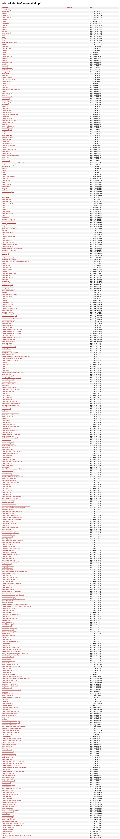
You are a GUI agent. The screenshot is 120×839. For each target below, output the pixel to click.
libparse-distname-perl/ (8, 819)
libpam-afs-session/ (7, 213)
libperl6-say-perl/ (6, 796)
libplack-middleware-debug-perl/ (11, 434)
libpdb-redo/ (5, 124)
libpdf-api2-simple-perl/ (8, 635)
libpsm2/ (4, 407)
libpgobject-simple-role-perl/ (10, 360)
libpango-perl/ (6, 72)
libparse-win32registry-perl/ (10, 515)
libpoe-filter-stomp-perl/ (8, 785)
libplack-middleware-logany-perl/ (11, 378)
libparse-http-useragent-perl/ (10, 664)
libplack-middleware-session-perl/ (11, 337)
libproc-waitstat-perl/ (8, 752)
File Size (69, 7)
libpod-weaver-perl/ (7, 703)
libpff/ (3, 37)
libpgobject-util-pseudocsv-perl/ (11, 403)
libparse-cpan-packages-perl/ (10, 647)
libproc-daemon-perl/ (8, 806)
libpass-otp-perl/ (6, 682)
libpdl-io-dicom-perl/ (7, 670)
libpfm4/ (4, 39)
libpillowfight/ (5, 197)
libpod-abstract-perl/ (7, 277)
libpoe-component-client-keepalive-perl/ (13, 599)
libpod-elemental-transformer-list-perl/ (13, 469)
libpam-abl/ (5, 66)
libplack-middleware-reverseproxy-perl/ (13, 771)
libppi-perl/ (5, 46)
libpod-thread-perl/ (7, 831)
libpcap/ (4, 238)
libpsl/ (3, 182)
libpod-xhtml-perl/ (7, 639)
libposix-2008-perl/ (7, 128)
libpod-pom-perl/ (6, 748)
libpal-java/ (5, 411)
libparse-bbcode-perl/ (8, 380)
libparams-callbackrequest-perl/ (11, 548)
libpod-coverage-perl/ (8, 630)
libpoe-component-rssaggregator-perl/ (13, 595)
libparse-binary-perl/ (7, 416)
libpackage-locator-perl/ (8, 560)
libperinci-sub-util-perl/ (8, 465)
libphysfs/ (4, 31)
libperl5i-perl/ (5, 701)
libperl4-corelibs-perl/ (8, 589)
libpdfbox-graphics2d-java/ (9, 294)
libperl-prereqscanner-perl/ (9, 715)
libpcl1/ (4, 418)
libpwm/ (4, 27)
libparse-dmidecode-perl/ (9, 382)
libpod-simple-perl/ (7, 310)
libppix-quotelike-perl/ (8, 354)
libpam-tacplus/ (6, 616)
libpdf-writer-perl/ (7, 564)
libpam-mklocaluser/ (7, 471)
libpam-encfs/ (6, 95)
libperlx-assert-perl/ (7, 325)
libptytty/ (4, 215)
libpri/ (3, 159)
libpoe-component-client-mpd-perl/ (12, 676)
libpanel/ (4, 225)
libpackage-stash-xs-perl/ (9, 223)
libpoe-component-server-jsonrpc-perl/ (13, 761)
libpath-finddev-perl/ (7, 757)
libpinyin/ (4, 44)
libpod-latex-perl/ (6, 556)
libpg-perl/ (4, 230)
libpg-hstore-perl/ (7, 143)
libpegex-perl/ (6, 447)
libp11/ (4, 234)
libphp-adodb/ (6, 265)
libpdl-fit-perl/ (5, 134)
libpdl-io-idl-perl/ (6, 672)
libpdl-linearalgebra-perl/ (9, 165)
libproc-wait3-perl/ (7, 130)
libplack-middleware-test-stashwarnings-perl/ (15, 604)
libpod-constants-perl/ (8, 529)
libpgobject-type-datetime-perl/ (11, 405)
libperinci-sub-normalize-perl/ (10, 730)
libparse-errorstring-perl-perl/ (10, 527)
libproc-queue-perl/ (7, 581)
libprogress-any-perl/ (8, 509)
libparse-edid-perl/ (7, 351)
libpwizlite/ (5, 178)
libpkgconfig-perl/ (7, 463)
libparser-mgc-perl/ (7, 304)
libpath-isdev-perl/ (7, 759)
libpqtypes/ (5, 362)
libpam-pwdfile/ (6, 211)
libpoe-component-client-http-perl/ (11, 800)
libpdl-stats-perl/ (6, 184)
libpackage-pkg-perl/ (8, 321)
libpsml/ (4, 91)
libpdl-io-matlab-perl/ (8, 258)
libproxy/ (4, 168)
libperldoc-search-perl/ (8, 320)
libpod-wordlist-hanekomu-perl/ (11, 389)
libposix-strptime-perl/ (8, 122)
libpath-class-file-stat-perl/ (9, 618)
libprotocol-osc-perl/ (7, 734)
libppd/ (4, 366)
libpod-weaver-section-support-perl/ (12, 358)
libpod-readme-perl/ (7, 746)
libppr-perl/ (5, 692)
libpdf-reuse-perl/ (7, 240)
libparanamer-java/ (7, 570)
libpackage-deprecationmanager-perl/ (13, 372)
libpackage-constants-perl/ (9, 802)
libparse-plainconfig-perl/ (9, 478)
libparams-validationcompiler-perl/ (12, 728)
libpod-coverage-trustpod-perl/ (10, 413)
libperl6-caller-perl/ (7, 537)
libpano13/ (5, 106)
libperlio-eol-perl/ (6, 139)
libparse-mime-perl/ (7, 818)
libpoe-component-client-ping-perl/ (12, 461)
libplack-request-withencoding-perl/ (12, 583)
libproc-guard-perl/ (7, 473)
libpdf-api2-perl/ (6, 306)
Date (91, 7)
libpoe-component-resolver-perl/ (11, 666)
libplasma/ (5, 15)
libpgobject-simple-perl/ (8, 573)
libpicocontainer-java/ (8, 192)
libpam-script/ (6, 99)
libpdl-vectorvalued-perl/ (9, 149)
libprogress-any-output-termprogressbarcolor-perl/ (16, 835)
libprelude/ (5, 279)
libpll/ (3, 207)
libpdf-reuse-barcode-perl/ (9, 259)
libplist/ (4, 21)
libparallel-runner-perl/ (8, 550)
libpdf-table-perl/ (6, 275)
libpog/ (4, 837)
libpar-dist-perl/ (6, 620)
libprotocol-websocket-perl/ (9, 821)
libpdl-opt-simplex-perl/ (8, 674)
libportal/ (4, 19)
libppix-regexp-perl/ (7, 285)
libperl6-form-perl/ (7, 399)
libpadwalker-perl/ (7, 118)
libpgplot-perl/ (6, 83)
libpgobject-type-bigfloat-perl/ (10, 711)
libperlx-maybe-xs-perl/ (8, 228)
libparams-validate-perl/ (8, 219)
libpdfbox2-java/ (6, 349)
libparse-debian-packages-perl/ (11, 614)
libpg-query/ (5, 254)
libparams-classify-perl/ (8, 221)
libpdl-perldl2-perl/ (7, 201)
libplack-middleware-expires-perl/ (11, 333)
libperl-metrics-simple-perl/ (9, 552)
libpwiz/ (4, 263)
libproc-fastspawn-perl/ (8, 79)
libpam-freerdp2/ (6, 422)
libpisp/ (4, 170)
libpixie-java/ (5, 637)
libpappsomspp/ (6, 17)
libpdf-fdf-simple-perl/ (8, 314)
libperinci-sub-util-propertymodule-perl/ (13, 823)
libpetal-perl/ (5, 467)
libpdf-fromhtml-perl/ (7, 694)
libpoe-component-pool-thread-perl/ (12, 763)
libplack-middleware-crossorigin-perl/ (12, 476)
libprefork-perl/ (6, 769)
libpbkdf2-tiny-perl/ (7, 568)
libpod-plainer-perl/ (7, 601)
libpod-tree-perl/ (6, 736)
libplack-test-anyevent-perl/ (10, 244)
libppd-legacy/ (6, 256)
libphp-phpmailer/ (7, 343)
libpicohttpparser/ (7, 56)
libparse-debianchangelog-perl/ (11, 641)
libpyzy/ (4, 147)
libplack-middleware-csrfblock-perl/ (12, 825)
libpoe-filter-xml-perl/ (8, 610)
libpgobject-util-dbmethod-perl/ (11, 482)
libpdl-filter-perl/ (6, 668)
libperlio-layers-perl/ (7, 157)
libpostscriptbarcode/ (8, 602)
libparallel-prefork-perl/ (8, 597)
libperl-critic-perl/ (6, 457)
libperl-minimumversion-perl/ (10, 341)
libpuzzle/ (4, 29)
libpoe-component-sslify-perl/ (10, 562)
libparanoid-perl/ (6, 428)
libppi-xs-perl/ (6, 116)
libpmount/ (5, 699)
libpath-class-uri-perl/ (8, 812)
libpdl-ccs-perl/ (6, 132)
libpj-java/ (4, 719)
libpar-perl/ (5, 292)
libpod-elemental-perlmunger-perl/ (12, 511)
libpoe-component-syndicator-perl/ (12, 318)
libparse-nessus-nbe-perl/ (9, 577)
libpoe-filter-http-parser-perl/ (10, 794)
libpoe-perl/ (5, 300)
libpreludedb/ (5, 281)
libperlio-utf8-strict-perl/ (8, 126)
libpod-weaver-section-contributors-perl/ (13, 507)
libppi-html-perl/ (6, 486)
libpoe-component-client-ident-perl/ (12, 517)
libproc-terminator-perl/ (8, 775)
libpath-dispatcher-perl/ (8, 777)
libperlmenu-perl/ (7, 323)
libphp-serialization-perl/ (9, 756)
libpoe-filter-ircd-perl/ (8, 773)
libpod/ (4, 172)
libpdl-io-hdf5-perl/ (7, 153)
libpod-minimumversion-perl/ (10, 430)
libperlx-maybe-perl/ (7, 414)
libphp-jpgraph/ (6, 484)
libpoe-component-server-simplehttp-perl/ (14, 726)
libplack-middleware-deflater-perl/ (11, 697)
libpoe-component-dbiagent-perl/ (11, 496)
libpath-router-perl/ (7, 327)
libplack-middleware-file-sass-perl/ (12, 329)
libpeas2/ (4, 54)
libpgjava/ (4, 13)
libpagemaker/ (6, 166)
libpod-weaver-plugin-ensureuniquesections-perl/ (16, 506)
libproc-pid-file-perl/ (7, 335)
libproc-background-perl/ (9, 480)
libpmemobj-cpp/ (6, 345)
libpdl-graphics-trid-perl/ (9, 145)
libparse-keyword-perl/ (8, 579)
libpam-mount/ (6, 180)
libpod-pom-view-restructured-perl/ (12, 451)
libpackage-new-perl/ (8, 442)
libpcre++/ (4, 368)
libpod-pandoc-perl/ (7, 829)
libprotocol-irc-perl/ (7, 397)
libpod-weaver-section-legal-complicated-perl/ (15, 653)
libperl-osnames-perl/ (8, 376)
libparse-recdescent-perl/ (9, 754)
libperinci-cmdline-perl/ (8, 176)
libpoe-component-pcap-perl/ (10, 498)
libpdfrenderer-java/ (7, 312)
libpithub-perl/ (6, 393)
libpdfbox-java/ (6, 709)
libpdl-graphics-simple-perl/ (10, 686)
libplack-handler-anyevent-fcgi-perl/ (12, 655)
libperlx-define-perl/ (7, 246)
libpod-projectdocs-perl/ (8, 459)
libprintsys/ (5, 87)
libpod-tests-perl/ (6, 593)
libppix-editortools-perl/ (8, 781)
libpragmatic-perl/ (7, 787)
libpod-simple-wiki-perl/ (8, 792)
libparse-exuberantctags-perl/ (10, 155)
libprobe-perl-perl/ (7, 626)
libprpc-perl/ (5, 488)
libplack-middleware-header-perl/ (11, 591)
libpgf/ (3, 41)
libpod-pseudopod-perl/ (8, 558)
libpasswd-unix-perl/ (7, 283)
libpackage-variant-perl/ (8, 236)
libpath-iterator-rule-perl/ (9, 744)
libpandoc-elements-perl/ (9, 504)
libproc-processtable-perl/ (9, 42)
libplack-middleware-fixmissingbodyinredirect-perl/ (16, 606)
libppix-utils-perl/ (6, 833)
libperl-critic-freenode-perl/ (9, 401)
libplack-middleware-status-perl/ (11, 554)
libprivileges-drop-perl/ (8, 546)
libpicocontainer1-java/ (8, 827)
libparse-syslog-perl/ (8, 502)
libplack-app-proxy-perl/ (8, 339)
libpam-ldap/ (5, 364)
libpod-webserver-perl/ (8, 290)
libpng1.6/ (4, 50)
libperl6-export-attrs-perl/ (9, 250)
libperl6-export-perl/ (7, 521)
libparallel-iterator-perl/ (8, 535)
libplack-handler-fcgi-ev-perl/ (10, 453)
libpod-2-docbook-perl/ (8, 383)
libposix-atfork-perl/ (7, 77)
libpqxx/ (4, 85)
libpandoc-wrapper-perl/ (9, 347)
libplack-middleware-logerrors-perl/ (12, 248)
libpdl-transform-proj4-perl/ (9, 227)
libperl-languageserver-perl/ (10, 707)
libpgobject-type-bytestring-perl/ (11, 732)
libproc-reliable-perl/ (7, 790)
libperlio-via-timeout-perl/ (9, 804)
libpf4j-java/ (5, 190)
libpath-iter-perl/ (6, 420)
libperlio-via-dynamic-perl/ (9, 628)
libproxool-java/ (6, 395)
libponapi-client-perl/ (8, 816)
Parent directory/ (6, 10)
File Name (5, 7)
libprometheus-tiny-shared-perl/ (11, 723)
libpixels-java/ (6, 633)
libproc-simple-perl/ (7, 808)
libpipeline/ (5, 58)
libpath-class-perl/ (7, 798)
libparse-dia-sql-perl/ (8, 657)
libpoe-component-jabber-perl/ (10, 533)
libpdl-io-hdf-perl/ (7, 110)
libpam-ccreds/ (6, 151)
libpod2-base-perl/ (7, 494)
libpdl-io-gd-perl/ (6, 81)
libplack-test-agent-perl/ (8, 289)
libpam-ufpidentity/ (7, 135)
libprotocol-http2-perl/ (8, 242)
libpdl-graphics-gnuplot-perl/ (10, 352)
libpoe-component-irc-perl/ (9, 316)
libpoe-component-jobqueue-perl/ (11, 788)
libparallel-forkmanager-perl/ (10, 308)
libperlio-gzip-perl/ (7, 101)
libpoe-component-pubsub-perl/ (11, 542)
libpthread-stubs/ (6, 48)
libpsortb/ (4, 25)
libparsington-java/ (7, 455)
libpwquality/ (5, 104)
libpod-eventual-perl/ (8, 391)
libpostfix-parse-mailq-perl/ (9, 523)
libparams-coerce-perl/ (8, 500)
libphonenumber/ (7, 97)
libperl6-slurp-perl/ (7, 612)
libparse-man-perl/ (7, 717)
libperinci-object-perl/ (8, 449)
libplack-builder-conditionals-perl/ (11, 519)
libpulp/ (4, 298)
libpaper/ (4, 271)
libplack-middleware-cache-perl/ (11, 765)
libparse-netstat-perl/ (8, 444)
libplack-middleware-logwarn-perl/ (11, 331)
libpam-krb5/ (5, 205)
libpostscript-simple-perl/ (9, 387)
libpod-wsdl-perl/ (6, 585)
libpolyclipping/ (6, 23)
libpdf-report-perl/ (7, 622)
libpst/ (3, 35)
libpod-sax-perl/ (6, 492)
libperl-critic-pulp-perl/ (8, 287)
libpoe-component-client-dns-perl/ (11, 649)
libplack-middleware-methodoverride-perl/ (14, 767)
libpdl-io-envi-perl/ (7, 688)
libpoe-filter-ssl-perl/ (7, 93)
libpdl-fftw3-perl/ (6, 103)
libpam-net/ (5, 75)
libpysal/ (4, 174)
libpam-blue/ (5, 370)
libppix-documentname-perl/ (10, 438)
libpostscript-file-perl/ (8, 742)
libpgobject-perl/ (6, 409)
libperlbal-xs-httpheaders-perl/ (10, 114)
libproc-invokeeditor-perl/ (9, 445)
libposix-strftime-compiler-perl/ (10, 531)
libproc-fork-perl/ (6, 440)
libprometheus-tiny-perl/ (9, 725)
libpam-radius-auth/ (7, 203)
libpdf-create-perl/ (7, 432)
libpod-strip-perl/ (6, 539)
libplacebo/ (5, 188)
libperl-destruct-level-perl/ (9, 120)
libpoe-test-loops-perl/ (8, 566)
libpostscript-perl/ (7, 490)
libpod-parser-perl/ (7, 705)
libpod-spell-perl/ (6, 659)
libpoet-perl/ (5, 385)
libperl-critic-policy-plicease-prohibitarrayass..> (15, 678)
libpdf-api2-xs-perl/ (7, 70)
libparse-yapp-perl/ (7, 695)
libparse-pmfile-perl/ (7, 194)
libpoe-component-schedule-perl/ (11, 738)
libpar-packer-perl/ (7, 68)
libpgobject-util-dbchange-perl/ (10, 475)
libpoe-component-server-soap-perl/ (12, 540)
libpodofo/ (4, 60)
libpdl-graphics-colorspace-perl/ (11, 89)
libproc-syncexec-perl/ (8, 436)
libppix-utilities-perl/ (7, 544)
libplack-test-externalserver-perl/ (11, 651)
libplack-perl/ (5, 11)
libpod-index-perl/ (7, 587)
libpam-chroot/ (6, 161)
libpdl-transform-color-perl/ (9, 684)
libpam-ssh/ (5, 108)
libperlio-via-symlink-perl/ (9, 608)
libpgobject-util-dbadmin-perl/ (10, 426)
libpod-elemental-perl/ (8, 513)
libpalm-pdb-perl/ (7, 374)
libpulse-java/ (5, 141)
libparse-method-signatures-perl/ (11, 740)
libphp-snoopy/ (6, 645)
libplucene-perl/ (6, 783)
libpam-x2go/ (5, 73)
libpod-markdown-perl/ (8, 661)
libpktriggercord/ (6, 33)
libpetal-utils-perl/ (7, 750)
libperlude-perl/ (6, 814)
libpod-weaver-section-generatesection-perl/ (15, 571)
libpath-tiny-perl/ (6, 199)
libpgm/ (4, 196)
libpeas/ (4, 52)
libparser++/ (5, 663)
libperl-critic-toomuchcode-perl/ (11, 721)
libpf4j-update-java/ (7, 296)
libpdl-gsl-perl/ (6, 186)
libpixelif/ (4, 64)
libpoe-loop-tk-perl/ (7, 302)
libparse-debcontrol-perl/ (9, 632)
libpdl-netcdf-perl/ (7, 112)
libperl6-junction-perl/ (8, 624)
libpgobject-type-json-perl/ (9, 713)
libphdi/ (4, 209)
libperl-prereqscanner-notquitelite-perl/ (13, 163)
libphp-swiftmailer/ (7, 269)
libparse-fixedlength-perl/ (9, 779)
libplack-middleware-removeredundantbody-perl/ (16, 356)
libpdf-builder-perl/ (7, 267)
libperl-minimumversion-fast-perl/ (11, 690)
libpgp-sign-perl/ (6, 575)
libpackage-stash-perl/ (8, 424)
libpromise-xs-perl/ (7, 62)
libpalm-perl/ (5, 525)
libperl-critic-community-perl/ (10, 680)
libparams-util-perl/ (7, 137)
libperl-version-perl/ (7, 232)
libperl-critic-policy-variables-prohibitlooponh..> (15, 261)
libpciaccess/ (5, 217)
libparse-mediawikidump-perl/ (10, 810)
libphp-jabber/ (6, 643)
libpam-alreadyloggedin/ (9, 273)
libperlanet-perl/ (6, 252)
